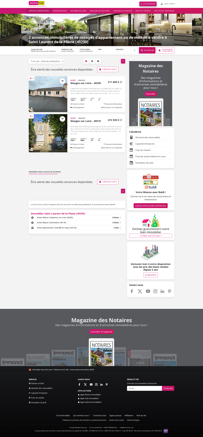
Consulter (150, 93)
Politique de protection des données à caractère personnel (84, 420)
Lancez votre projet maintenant (150, 205)
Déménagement (77, 107)
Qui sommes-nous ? (81, 415)
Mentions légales (133, 420)
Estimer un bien (36, 383)
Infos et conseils (143, 11)
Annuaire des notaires (100, 11)
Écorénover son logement (111, 107)
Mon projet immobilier (164, 11)
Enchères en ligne (78, 11)
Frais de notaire (140, 150)
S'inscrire (168, 388)
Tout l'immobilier (63, 415)
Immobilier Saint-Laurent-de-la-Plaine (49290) (58, 213)
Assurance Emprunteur (112, 104)
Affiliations (129, 415)
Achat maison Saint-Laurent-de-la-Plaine (43, 174)
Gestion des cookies (116, 420)
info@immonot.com (127, 427)
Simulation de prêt (141, 163)
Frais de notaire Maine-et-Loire (147, 156)
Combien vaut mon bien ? (150, 235)
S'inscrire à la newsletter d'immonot (142, 383)
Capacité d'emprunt (141, 144)
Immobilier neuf (60, 11)
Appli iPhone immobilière (89, 394)
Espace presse (115, 415)
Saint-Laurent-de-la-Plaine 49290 (82, 370)
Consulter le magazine (101, 331)
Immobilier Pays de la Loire (42, 370)
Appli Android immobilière (90, 402)
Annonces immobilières (39, 11)
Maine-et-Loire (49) (61, 370)
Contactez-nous (99, 415)
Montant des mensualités (144, 137)
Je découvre (150, 274)
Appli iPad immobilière (88, 398)
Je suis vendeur (147, 4)
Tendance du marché (122, 11)
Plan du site (141, 415)
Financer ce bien (77, 104)
